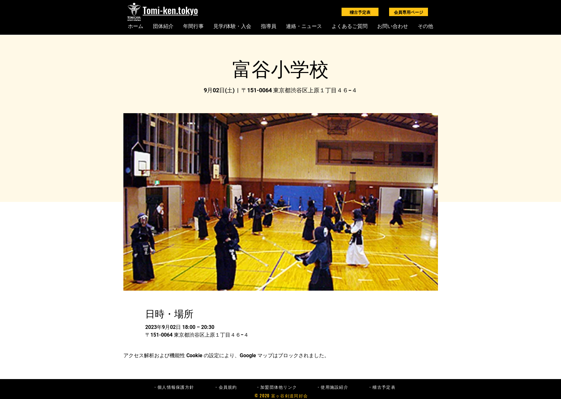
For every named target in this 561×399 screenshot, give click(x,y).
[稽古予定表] (360, 12)
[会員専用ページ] (408, 12)
